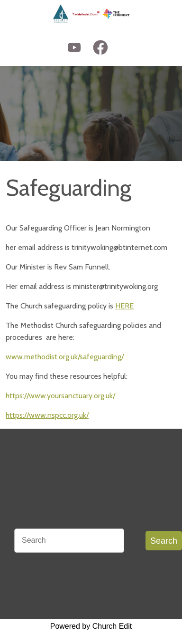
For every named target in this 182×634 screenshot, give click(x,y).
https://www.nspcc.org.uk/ (47, 415)
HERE (124, 305)
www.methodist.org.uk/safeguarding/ (65, 356)
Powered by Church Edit (91, 626)
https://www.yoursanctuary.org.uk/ (60, 395)
